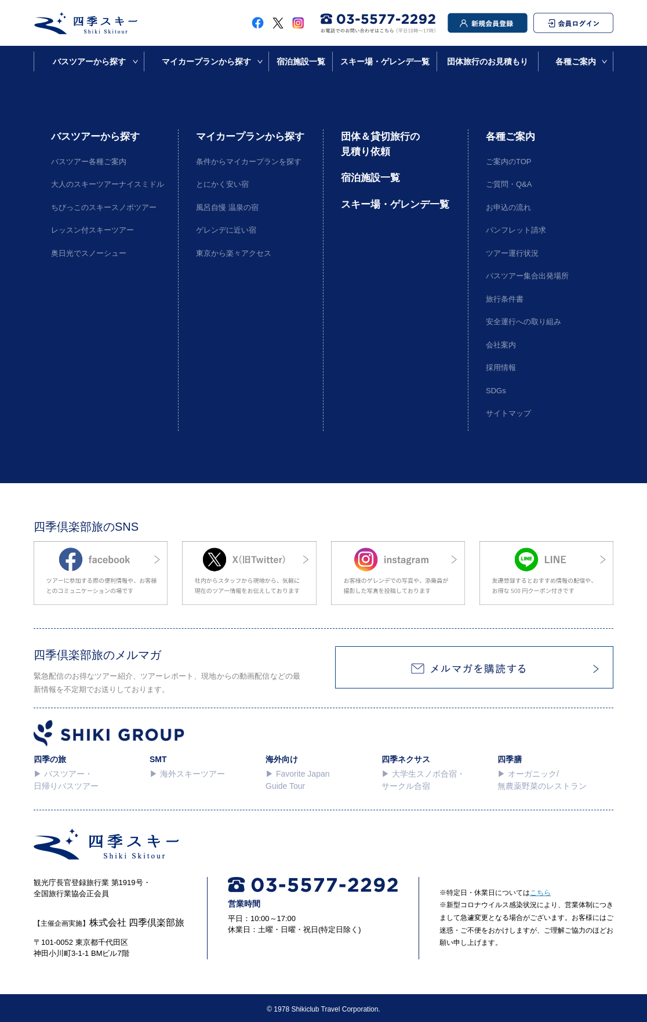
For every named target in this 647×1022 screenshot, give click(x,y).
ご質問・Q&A (509, 184)
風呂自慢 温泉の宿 (227, 207)
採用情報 (501, 367)
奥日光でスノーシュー (88, 253)
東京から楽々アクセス (233, 253)
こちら (540, 893)
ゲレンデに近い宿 (226, 230)
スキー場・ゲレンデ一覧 (385, 61)
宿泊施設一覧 (301, 61)
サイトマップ (508, 413)
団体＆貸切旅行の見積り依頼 (380, 144)
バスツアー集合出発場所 (527, 275)
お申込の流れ (508, 207)
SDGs (496, 390)
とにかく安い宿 (222, 184)
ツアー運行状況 (512, 253)
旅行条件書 (505, 299)
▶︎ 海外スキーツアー (187, 773)
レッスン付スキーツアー (92, 230)
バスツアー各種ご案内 (88, 161)
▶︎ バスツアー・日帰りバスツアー (66, 780)
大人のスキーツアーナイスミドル (106, 184)
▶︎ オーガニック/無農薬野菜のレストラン (542, 780)
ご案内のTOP (509, 161)
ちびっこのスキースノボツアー (104, 207)
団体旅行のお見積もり (487, 61)
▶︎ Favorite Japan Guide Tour (298, 780)
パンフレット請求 (516, 230)
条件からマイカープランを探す (248, 161)
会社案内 (501, 344)
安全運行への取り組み (523, 321)
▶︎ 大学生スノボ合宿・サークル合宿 (423, 780)
